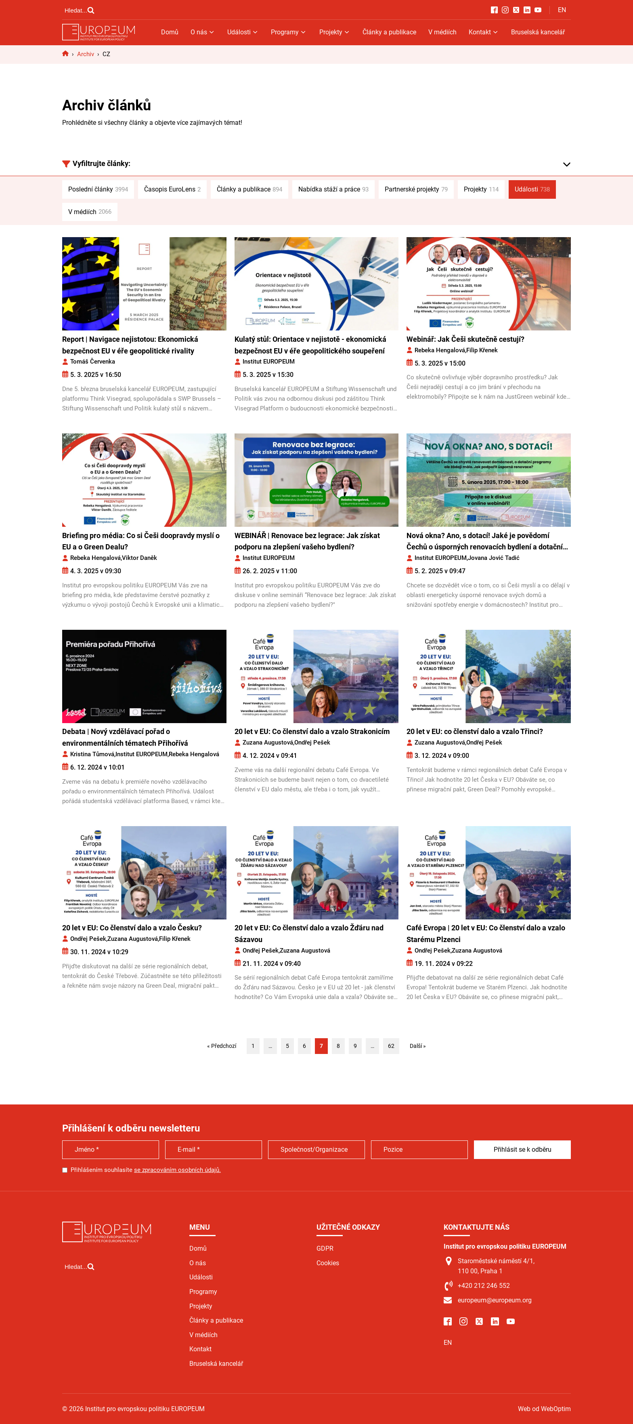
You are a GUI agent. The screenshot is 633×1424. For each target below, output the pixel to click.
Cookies (327, 1263)
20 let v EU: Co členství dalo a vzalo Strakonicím (312, 731)
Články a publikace (389, 32)
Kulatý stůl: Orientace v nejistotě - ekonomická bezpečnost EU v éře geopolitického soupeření (310, 345)
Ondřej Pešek (312, 742)
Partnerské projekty (416, 189)
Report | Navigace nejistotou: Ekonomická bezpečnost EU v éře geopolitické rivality (130, 345)
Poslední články (98, 189)
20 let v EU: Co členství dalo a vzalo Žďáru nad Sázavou (309, 933)
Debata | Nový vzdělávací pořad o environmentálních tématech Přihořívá (125, 737)
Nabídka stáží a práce (333, 189)
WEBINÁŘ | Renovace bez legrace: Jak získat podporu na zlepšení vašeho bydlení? (307, 541)
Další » (418, 1046)
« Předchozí (221, 1046)
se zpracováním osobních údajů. (177, 1170)
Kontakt (484, 32)
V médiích (442, 32)
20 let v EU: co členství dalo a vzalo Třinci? (475, 731)
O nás (203, 32)
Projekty (334, 32)
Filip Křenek (482, 350)
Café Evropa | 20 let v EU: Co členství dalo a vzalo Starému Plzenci (486, 933)
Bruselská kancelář (538, 32)
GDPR (324, 1248)
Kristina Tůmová (92, 754)
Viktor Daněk (139, 558)
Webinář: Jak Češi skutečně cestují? (465, 339)
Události (243, 32)
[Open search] (79, 10)
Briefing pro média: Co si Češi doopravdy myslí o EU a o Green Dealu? (141, 541)
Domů (169, 32)
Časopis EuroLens (172, 189)
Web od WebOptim (544, 1409)
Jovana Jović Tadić (494, 558)
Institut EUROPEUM (269, 361)
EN (562, 10)
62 (391, 1046)
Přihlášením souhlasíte (146, 1170)
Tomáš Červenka (92, 361)
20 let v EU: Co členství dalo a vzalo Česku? (132, 927)
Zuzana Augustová (268, 742)
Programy (289, 32)
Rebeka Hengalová (440, 350)
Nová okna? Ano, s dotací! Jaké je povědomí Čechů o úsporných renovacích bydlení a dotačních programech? (488, 542)
